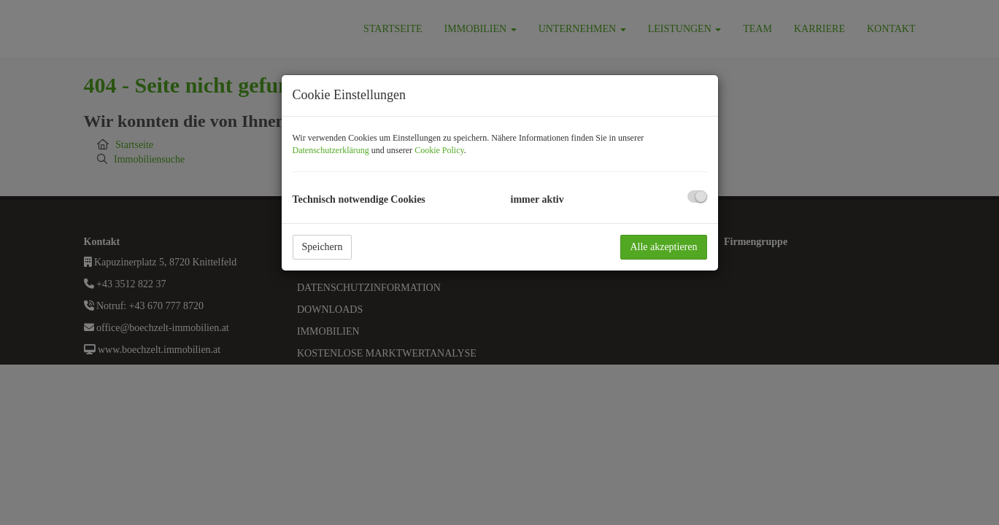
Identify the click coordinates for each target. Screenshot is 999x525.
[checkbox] (697, 196)
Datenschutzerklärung (331, 150)
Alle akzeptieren (663, 246)
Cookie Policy (439, 150)
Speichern (322, 246)
